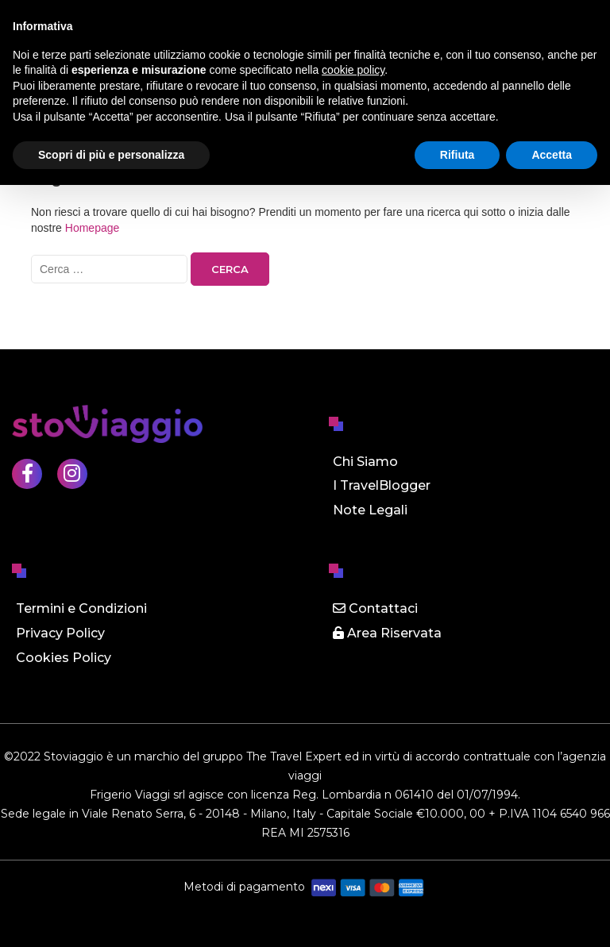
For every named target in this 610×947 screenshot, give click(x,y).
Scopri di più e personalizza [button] (111, 154)
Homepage (92, 227)
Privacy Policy (60, 633)
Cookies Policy (63, 657)
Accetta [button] (551, 154)
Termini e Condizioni (81, 608)
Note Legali (370, 510)
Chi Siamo (365, 461)
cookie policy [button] (353, 70)
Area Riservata (387, 633)
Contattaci (375, 608)
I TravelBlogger (381, 485)
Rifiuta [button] (457, 154)
